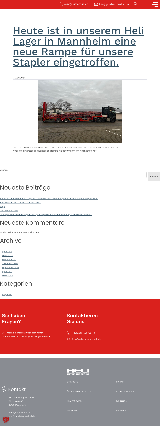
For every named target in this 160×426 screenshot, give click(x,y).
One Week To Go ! (9, 210)
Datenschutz (122, 410)
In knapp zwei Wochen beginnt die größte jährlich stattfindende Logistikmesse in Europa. (46, 214)
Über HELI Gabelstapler (79, 391)
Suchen (4, 170)
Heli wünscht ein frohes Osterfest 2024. (20, 202)
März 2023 (7, 275)
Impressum (121, 401)
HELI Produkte (74, 401)
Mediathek (72, 410)
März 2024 (7, 255)
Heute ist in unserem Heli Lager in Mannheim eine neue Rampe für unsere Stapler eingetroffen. (78, 46)
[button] (6, 420)
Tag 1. (2, 206)
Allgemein (7, 294)
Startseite (72, 382)
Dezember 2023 (10, 263)
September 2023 (10, 267)
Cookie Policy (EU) (125, 391)
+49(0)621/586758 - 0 (20, 412)
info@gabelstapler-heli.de (22, 416)
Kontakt (120, 382)
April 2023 (7, 271)
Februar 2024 (9, 259)
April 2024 (7, 251)
